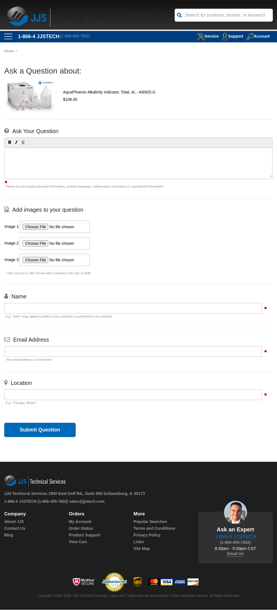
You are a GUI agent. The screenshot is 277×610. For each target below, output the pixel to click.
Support (231, 36)
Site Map (141, 549)
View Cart (78, 542)
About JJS (14, 522)
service (205, 36)
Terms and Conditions (154, 528)
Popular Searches (150, 522)
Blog (8, 535)
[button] (9, 142)
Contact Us (14, 528)
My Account (80, 522)
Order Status (81, 528)
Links (138, 542)
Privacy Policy (146, 535)
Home (9, 51)
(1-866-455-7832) (75, 36)
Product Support (84, 535)
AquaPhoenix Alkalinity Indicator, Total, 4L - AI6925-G (109, 92)
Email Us (235, 554)
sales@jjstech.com (87, 501)
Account (257, 36)
